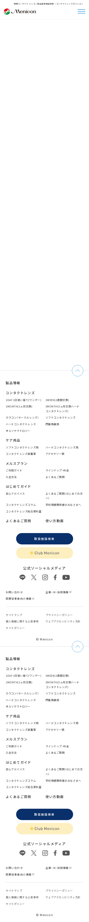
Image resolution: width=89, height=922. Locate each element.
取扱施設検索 (44, 539)
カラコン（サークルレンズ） (22, 417)
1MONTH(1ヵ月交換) (19, 406)
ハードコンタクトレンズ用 (62, 447)
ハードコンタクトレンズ (21, 424)
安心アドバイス (15, 493)
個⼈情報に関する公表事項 (22, 621)
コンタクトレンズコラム (21, 505)
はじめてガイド (18, 486)
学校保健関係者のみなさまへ (63, 505)
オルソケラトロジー (18, 431)
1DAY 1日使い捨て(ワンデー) (23, 400)
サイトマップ (14, 615)
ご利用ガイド (14, 470)
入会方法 (11, 477)
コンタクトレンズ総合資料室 (23, 511)
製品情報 (13, 382)
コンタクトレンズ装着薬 (21, 454)
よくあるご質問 (55, 477)
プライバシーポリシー (59, 615)
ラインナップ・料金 (57, 470)
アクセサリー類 (55, 454)
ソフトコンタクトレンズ (61, 417)
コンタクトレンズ (20, 392)
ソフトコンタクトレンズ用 (22, 447)
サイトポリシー (15, 628)
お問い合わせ (14, 592)
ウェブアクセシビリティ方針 (63, 621)
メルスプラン (17, 463)
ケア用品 (13, 440)
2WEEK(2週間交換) (57, 400)
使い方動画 (55, 520)
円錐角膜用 (52, 424)
